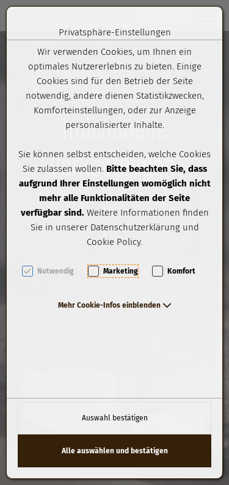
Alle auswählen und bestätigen (115, 451)
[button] (115, 305)
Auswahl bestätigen (115, 418)
